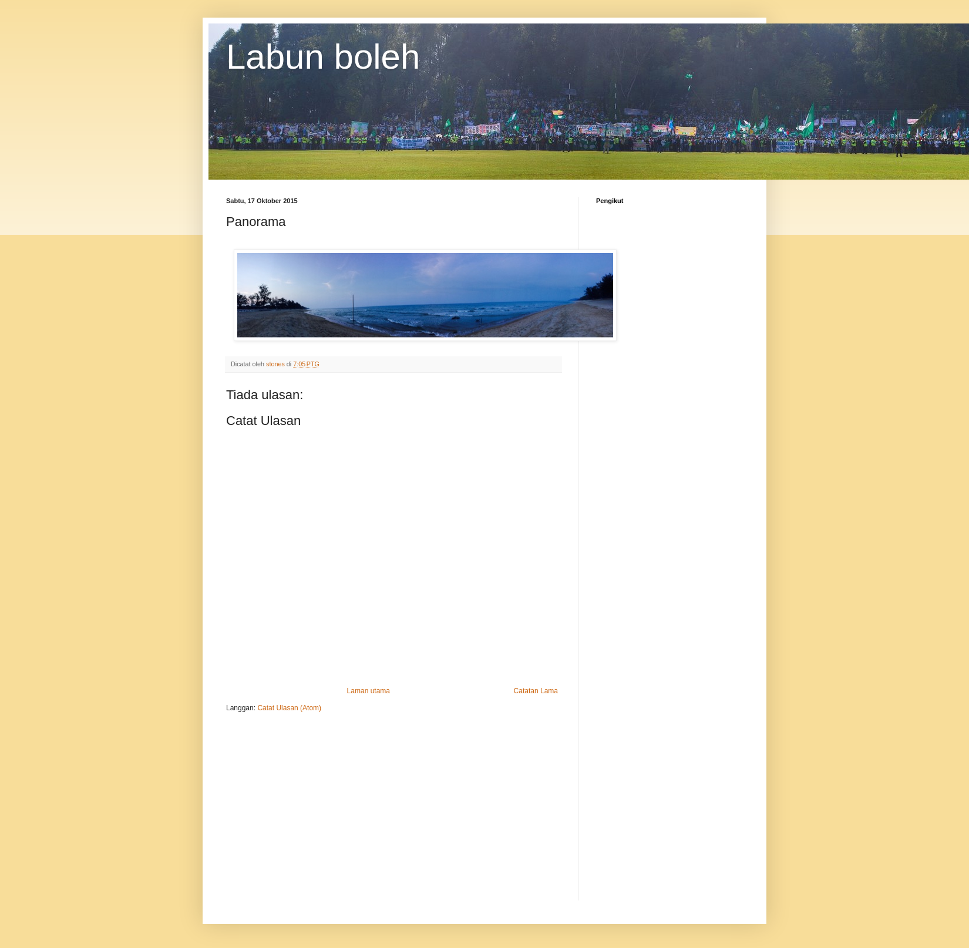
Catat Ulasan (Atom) (289, 708)
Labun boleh (323, 56)
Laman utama (368, 691)
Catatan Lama (536, 691)
